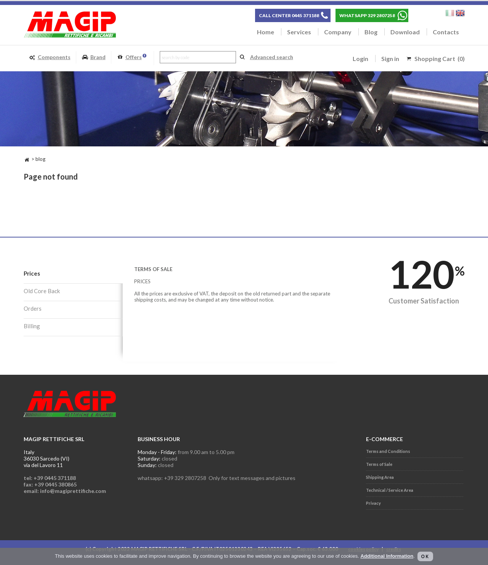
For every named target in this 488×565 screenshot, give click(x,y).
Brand (94, 57)
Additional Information (386, 556)
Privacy (373, 503)
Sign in (390, 58)
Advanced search (271, 57)
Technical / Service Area (389, 490)
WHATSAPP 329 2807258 (367, 15)
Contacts (446, 31)
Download (405, 31)
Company (338, 31)
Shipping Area (380, 477)
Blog (370, 31)
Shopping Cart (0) (439, 58)
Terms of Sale (379, 464)
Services (299, 31)
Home (265, 31)
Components (50, 57)
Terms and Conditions (388, 451)
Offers (131, 57)
